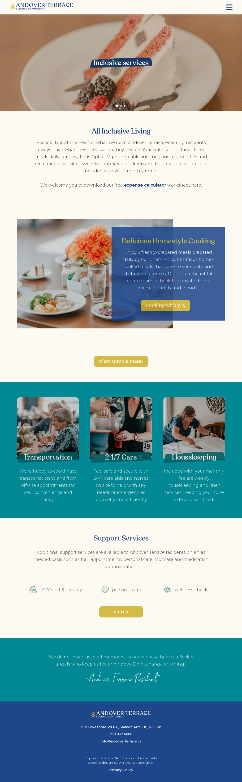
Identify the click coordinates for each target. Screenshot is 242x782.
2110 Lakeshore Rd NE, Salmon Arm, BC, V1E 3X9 (121, 727)
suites (121, 611)
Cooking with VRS (165, 305)
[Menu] (229, 7)
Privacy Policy (121, 770)
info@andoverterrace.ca (121, 741)
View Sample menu (121, 361)
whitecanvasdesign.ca (137, 762)
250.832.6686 (121, 734)
